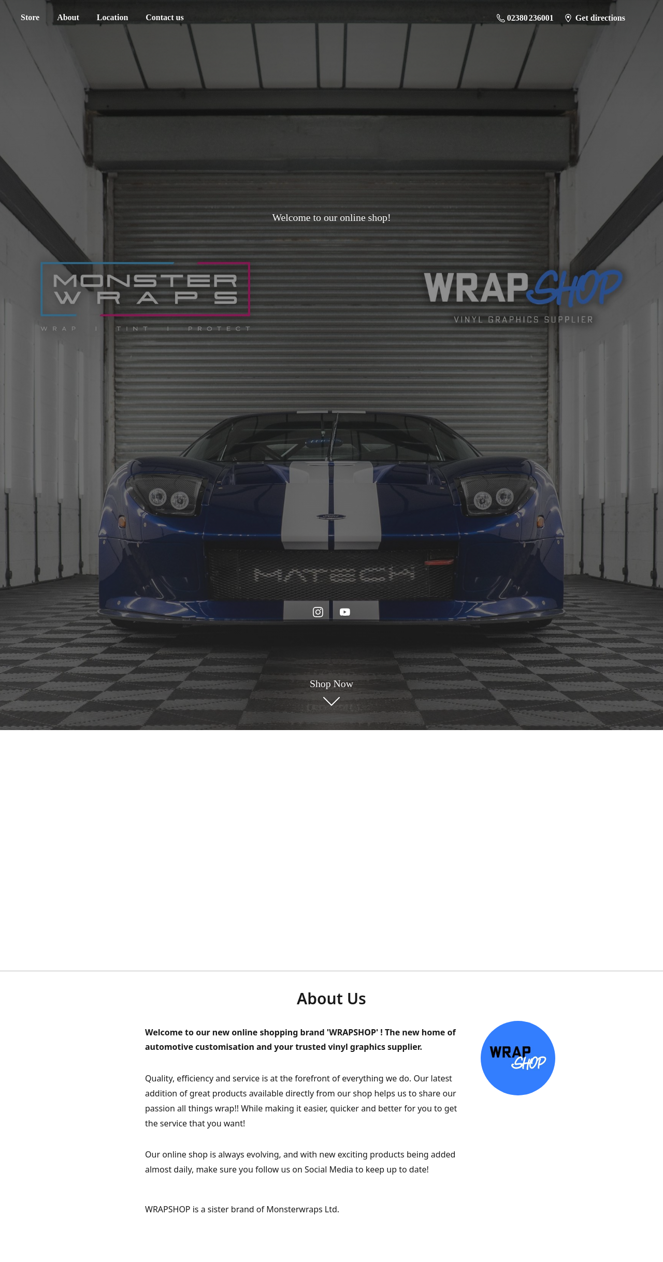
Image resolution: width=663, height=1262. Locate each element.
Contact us (164, 17)
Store (30, 17)
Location (112, 17)
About (68, 17)
